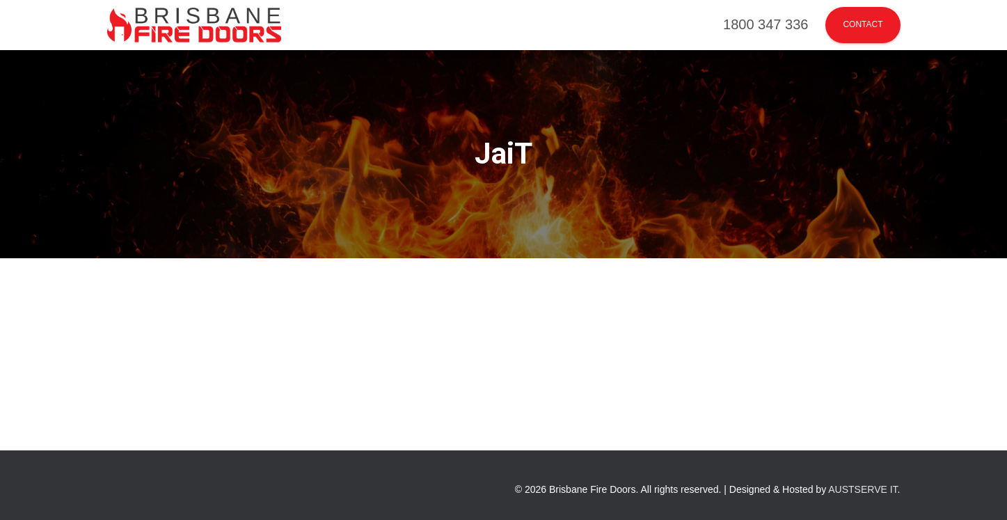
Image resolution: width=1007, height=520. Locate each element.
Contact (862, 24)
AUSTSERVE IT (862, 489)
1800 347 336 (765, 24)
